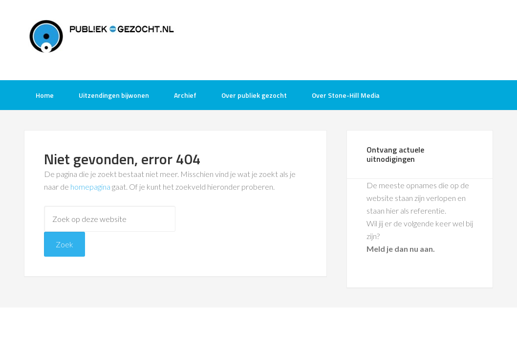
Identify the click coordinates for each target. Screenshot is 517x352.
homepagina (90, 186)
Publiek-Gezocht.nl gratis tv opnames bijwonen (102, 39)
